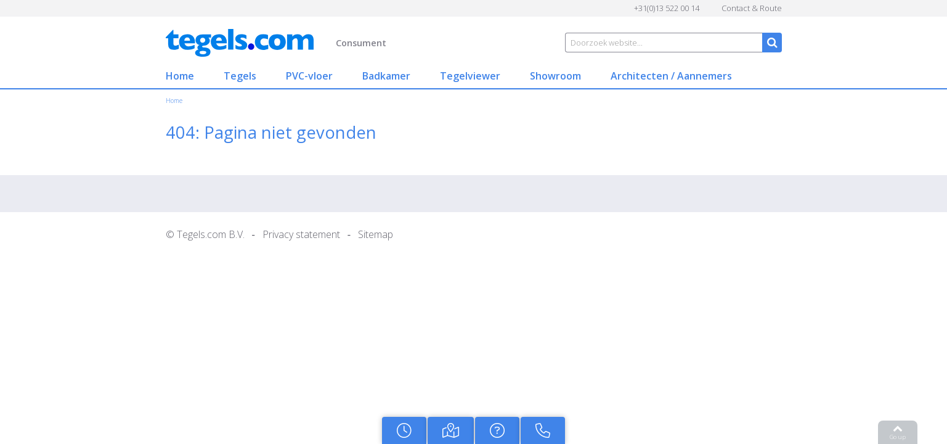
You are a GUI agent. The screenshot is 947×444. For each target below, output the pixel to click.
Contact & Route (791, 8)
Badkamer (347, 76)
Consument (321, 43)
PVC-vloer (269, 76)
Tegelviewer (430, 76)
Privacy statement (262, 234)
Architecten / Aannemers (632, 76)
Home (140, 76)
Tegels (200, 76)
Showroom (516, 76)
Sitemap (336, 234)
